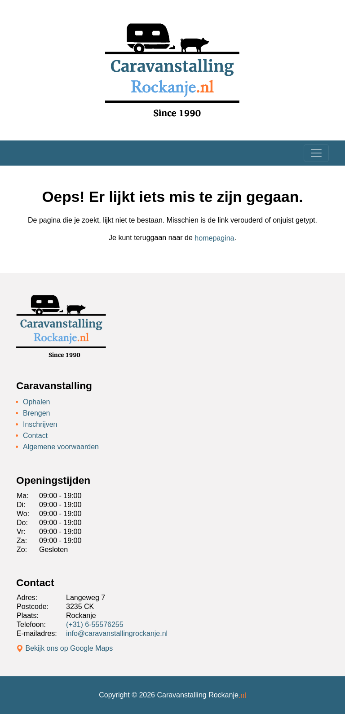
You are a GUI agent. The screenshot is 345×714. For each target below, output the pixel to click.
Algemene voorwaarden (61, 446)
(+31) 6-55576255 (95, 624)
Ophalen (36, 402)
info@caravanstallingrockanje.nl (117, 633)
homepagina (214, 238)
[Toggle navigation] (316, 153)
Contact (35, 435)
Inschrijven (40, 424)
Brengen (36, 413)
